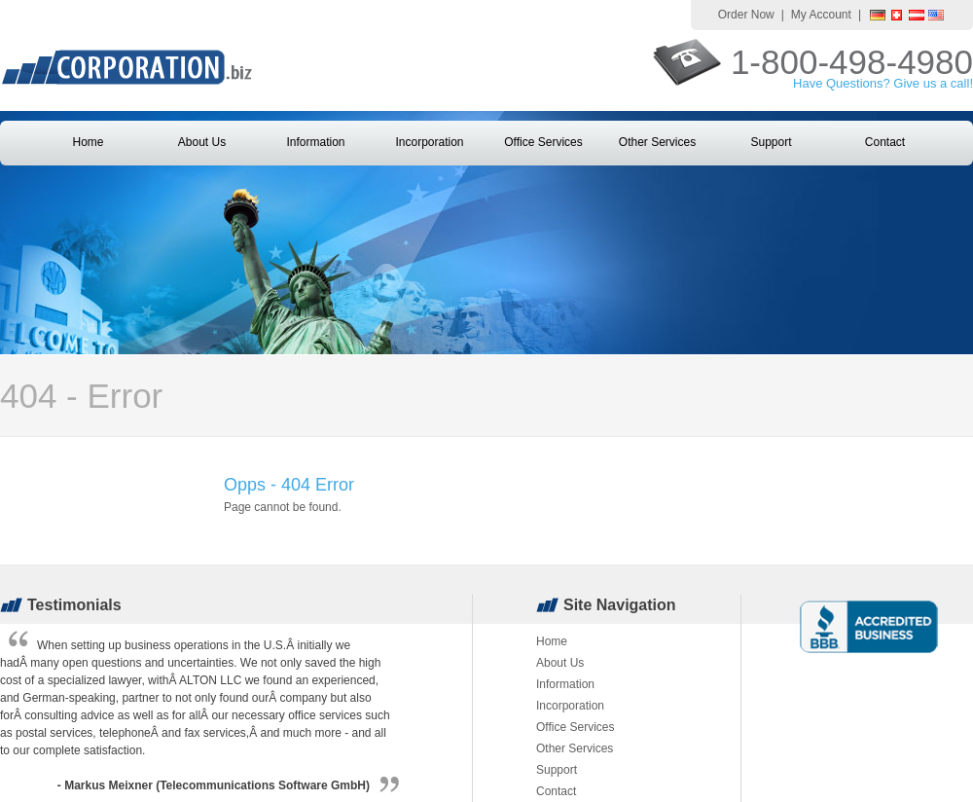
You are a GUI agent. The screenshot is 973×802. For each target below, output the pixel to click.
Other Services (657, 142)
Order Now (746, 14)
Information (315, 142)
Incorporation (429, 142)
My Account (821, 14)
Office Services (543, 142)
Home (87, 142)
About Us (202, 142)
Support (770, 142)
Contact (885, 142)
